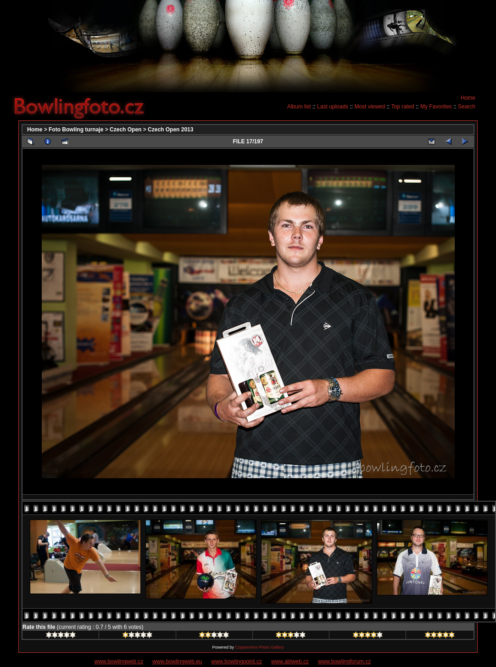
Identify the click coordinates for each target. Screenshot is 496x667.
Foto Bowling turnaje (76, 129)
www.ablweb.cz (290, 661)
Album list (299, 106)
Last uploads (332, 106)
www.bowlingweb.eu (177, 661)
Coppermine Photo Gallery (259, 647)
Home (468, 98)
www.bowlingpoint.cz (236, 661)
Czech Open (125, 129)
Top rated (402, 106)
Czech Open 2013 (170, 129)
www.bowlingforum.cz (344, 661)
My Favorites (436, 106)
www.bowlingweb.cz (119, 661)
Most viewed (369, 106)
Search (466, 106)
